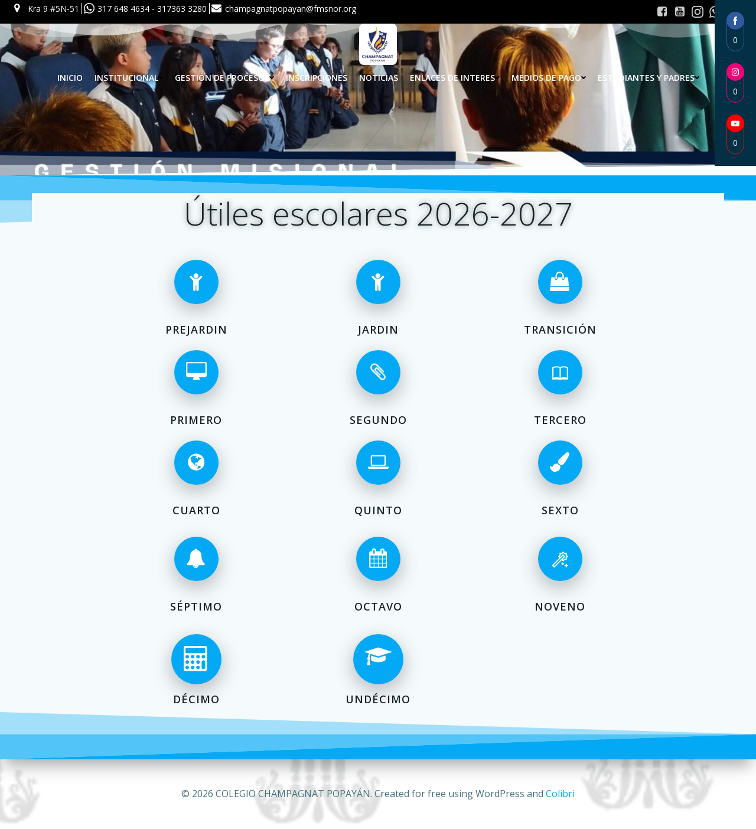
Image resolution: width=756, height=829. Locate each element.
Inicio (70, 77)
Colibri (560, 793)
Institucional (128, 77)
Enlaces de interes (455, 77)
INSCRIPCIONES (316, 77)
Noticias (378, 77)
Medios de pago (548, 77)
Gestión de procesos (224, 77)
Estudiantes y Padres (648, 77)
